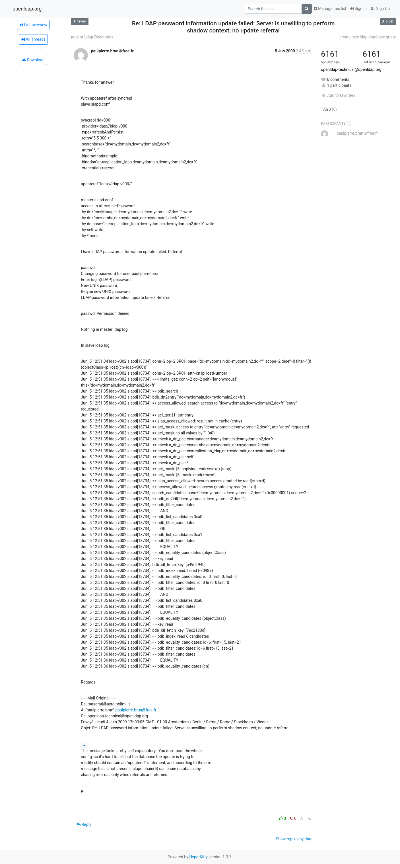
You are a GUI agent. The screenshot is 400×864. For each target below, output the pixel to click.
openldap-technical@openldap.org (351, 69)
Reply (84, 824)
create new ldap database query (367, 37)
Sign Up (380, 8)
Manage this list (330, 8)
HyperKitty (198, 857)
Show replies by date (294, 839)
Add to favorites (338, 95)
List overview (33, 24)
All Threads (33, 39)
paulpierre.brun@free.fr (136, 710)
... (84, 744)
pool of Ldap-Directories (92, 37)
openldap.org (27, 9)
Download (33, 60)
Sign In (358, 8)
